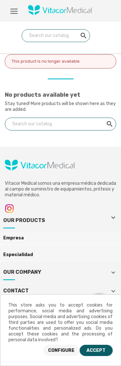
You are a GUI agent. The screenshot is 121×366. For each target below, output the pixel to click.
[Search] (56, 35)
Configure (61, 350)
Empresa (13, 238)
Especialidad (18, 254)
